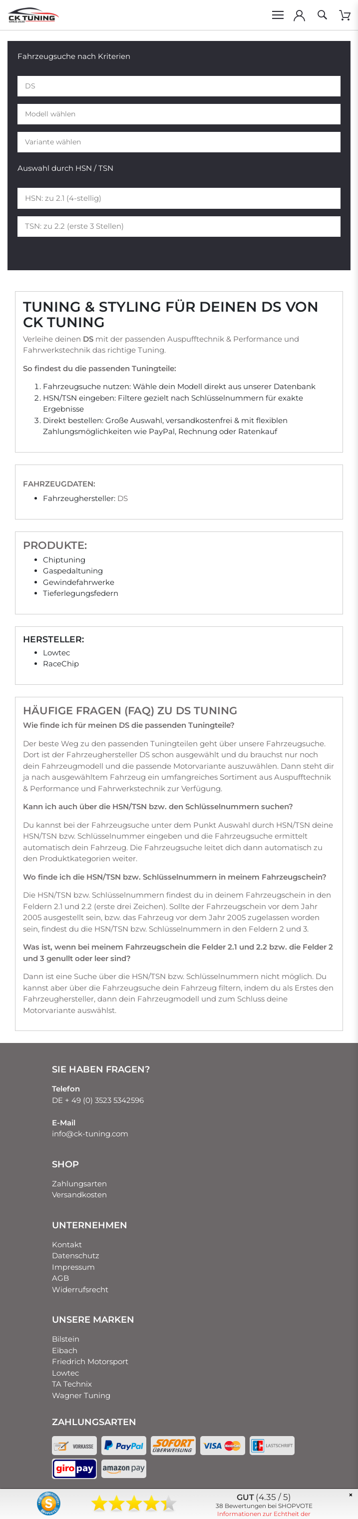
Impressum (73, 1267)
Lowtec (65, 1373)
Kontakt (67, 1244)
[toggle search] (322, 15)
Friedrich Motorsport (90, 1361)
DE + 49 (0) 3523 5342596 (98, 1100)
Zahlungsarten (79, 1183)
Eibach (64, 1350)
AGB (60, 1278)
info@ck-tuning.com (90, 1133)
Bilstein (65, 1339)
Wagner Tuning (81, 1395)
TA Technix (72, 1384)
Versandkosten (79, 1194)
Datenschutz (75, 1255)
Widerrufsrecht (80, 1289)
